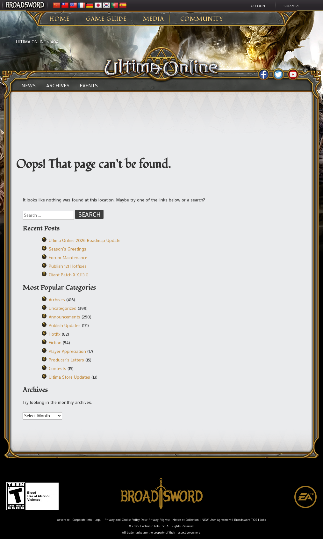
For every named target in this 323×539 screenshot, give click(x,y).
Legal (98, 520)
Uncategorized (62, 308)
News (28, 85)
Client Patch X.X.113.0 (69, 275)
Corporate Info (82, 520)
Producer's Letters (66, 360)
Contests (57, 368)
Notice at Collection (185, 520)
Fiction (55, 342)
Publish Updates (65, 325)
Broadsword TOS (245, 520)
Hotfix (55, 334)
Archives (57, 85)
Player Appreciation (67, 351)
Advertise (63, 520)
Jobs (263, 520)
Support (292, 5)
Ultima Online (31, 42)
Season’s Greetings (67, 249)
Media (153, 19)
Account (258, 5)
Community (201, 19)
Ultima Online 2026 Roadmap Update (84, 240)
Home (59, 19)
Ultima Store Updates (69, 377)
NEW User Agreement (216, 520)
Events (89, 85)
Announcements (64, 317)
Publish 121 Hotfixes (68, 266)
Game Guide (106, 19)
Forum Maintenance (68, 257)
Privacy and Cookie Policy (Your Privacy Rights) (136, 520)
